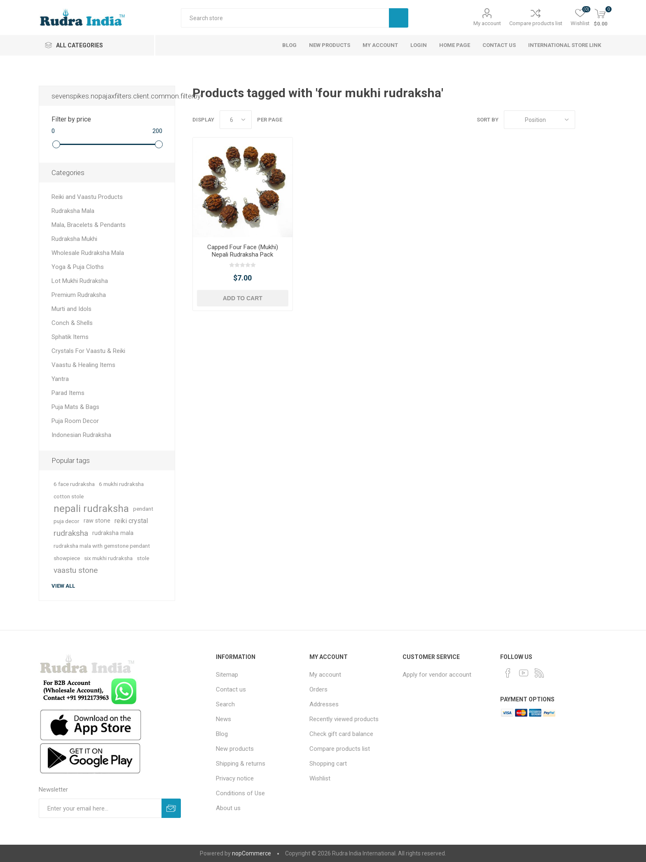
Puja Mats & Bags (75, 407)
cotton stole (69, 496)
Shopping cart (328, 763)
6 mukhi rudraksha (121, 484)
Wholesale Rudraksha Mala (87, 253)
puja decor (67, 521)
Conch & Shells (72, 323)
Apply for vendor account (437, 674)
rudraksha (71, 533)
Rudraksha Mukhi (74, 239)
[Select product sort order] (539, 119)
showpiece (67, 558)
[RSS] (539, 673)
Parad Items (67, 393)
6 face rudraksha (74, 484)
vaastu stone (76, 570)
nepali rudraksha (91, 508)
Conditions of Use (240, 793)
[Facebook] (508, 673)
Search (398, 18)
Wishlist (319, 778)
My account (487, 23)
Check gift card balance (341, 734)
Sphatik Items (70, 337)
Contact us (231, 689)
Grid (585, 119)
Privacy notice (235, 778)
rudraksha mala (112, 533)
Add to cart (242, 298)
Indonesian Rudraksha (81, 435)
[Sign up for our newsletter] (100, 808)
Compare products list (535, 23)
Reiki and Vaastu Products (87, 197)
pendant (143, 508)
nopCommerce (251, 853)
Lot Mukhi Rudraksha (79, 281)
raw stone (97, 520)
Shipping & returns (240, 763)
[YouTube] (523, 673)
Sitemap (227, 674)
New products (235, 748)
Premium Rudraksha (78, 295)
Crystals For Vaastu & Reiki (88, 351)
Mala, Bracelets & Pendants (88, 225)
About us (228, 808)
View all (63, 586)
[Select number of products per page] (236, 119)
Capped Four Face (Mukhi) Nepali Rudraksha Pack (242, 250)
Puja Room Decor (75, 421)
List (601, 119)
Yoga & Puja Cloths (77, 267)
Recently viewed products (344, 719)
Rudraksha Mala (72, 211)
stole (143, 558)
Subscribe (171, 808)
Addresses (324, 704)
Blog (222, 734)
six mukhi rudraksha (108, 558)
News (223, 719)
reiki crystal (131, 521)
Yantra (60, 379)
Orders (318, 689)
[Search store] (285, 18)
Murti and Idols (71, 309)
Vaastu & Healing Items (83, 365)
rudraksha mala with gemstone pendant (102, 545)
